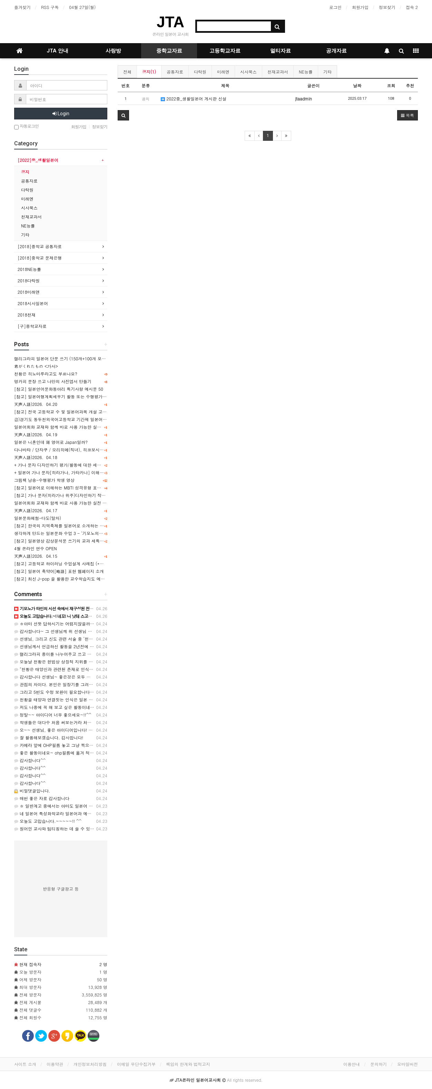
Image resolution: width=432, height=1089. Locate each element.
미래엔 (223, 72)
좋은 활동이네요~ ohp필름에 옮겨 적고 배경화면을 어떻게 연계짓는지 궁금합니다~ (95, 753)
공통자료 (175, 72)
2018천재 (27, 315)
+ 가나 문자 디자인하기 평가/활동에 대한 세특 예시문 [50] (69, 465)
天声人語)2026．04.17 (35, 510)
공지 (25, 172)
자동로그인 (26, 126)
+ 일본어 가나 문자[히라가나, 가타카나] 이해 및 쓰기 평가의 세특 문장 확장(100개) (93, 472)
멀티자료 (280, 51)
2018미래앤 (29, 292)
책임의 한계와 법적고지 (188, 1064)
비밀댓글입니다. (32, 791)
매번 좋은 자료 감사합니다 (41, 798)
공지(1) (149, 72)
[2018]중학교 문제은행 (40, 258)
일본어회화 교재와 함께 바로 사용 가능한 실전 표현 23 (65, 503)
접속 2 (412, 7)
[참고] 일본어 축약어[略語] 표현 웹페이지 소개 (59, 571)
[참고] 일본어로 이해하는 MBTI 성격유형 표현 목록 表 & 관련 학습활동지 (83, 487)
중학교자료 (169, 51)
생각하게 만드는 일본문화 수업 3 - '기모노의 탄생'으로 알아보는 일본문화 (84, 533)
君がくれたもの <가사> (36, 366)
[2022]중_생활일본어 (38, 160)
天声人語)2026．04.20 (35, 404)
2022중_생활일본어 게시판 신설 (193, 98)
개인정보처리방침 (90, 1064)
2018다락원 (29, 280)
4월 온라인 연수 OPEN (35, 548)
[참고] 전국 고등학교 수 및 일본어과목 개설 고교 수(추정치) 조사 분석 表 (83, 412)
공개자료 (336, 51)
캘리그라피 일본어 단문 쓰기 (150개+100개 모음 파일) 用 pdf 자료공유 (81, 358)
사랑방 (113, 51)
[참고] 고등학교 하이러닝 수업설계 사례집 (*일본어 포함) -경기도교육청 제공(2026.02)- (98, 563)
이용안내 (351, 1064)
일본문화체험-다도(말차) (37, 518)
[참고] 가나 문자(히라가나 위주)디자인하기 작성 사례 (64, 495)
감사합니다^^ (30, 760)
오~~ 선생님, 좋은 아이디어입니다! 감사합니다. (62, 730)
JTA (170, 21)
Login (60, 113)
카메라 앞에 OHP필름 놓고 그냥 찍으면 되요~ (60, 745)
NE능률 (306, 72)
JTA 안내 (57, 51)
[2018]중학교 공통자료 (40, 246)
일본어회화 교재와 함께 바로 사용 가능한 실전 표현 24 (65, 427)
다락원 (200, 72)
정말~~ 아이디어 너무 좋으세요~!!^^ (52, 715)
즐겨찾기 (22, 7)
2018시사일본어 (33, 303)
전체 (127, 72)
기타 (327, 72)
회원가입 (360, 7)
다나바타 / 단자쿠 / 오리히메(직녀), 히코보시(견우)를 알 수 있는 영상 (80, 450)
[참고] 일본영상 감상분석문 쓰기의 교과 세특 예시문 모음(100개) (76, 541)
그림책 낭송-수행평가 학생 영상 (44, 480)
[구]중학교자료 (32, 326)
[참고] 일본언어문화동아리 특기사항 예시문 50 (58, 389)
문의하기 (378, 1064)
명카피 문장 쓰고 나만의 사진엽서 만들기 (52, 381)
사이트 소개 (25, 1064)
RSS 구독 (50, 7)
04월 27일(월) (82, 7)
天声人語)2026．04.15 (35, 556)
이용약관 (55, 1064)
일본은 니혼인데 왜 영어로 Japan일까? (51, 442)
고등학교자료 (224, 51)
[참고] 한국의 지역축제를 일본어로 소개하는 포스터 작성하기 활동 (77, 525)
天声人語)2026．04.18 (35, 457)
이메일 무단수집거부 (136, 1064)
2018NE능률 (29, 269)
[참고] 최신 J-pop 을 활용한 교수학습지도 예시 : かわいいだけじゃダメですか (88, 579)
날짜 (357, 85)
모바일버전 (407, 1064)
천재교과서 (277, 72)
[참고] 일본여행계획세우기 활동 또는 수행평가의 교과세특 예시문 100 (80, 396)
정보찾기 (387, 7)
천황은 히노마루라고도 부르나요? (45, 374)
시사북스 (248, 72)
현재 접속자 (30, 964)
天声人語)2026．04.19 (35, 434)
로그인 (335, 7)
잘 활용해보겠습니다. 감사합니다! (49, 737)
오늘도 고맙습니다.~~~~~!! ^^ (47, 821)
